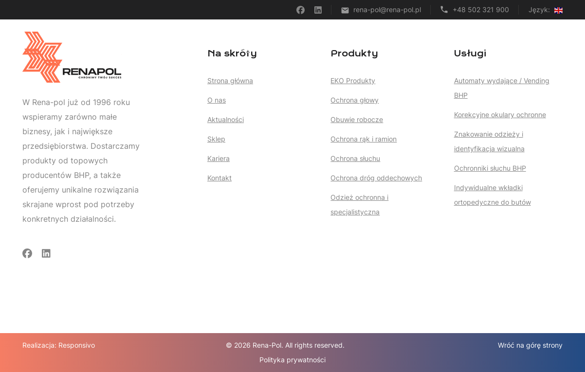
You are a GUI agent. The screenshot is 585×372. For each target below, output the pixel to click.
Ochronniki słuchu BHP (490, 168)
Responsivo (76, 345)
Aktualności (225, 119)
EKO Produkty (352, 80)
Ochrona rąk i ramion (363, 139)
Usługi (300, 48)
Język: (546, 9)
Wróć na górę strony (530, 345)
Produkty (351, 48)
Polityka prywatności (292, 359)
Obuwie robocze (356, 119)
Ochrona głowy (354, 100)
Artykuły (400, 48)
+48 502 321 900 (481, 9)
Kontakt (550, 48)
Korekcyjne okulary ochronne (500, 114)
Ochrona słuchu (355, 158)
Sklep (439, 48)
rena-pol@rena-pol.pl (387, 9)
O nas (473, 48)
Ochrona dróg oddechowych (376, 178)
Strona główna (246, 48)
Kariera (509, 48)
